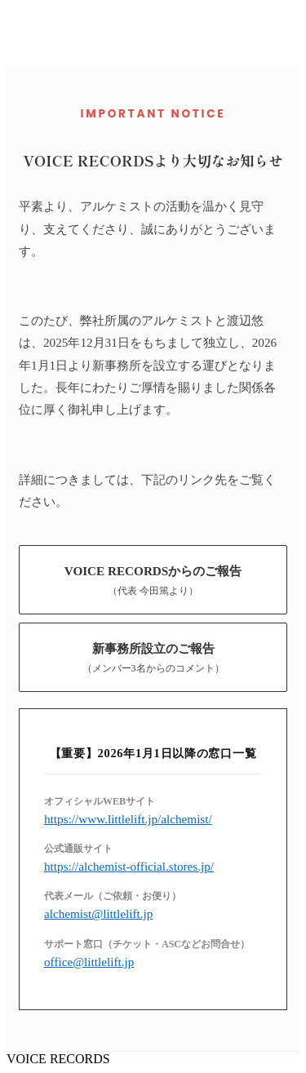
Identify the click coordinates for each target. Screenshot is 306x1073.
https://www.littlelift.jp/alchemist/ (128, 819)
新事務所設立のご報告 (153, 658)
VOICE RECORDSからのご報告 (153, 580)
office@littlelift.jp (89, 962)
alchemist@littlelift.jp (98, 913)
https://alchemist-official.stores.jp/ (129, 866)
